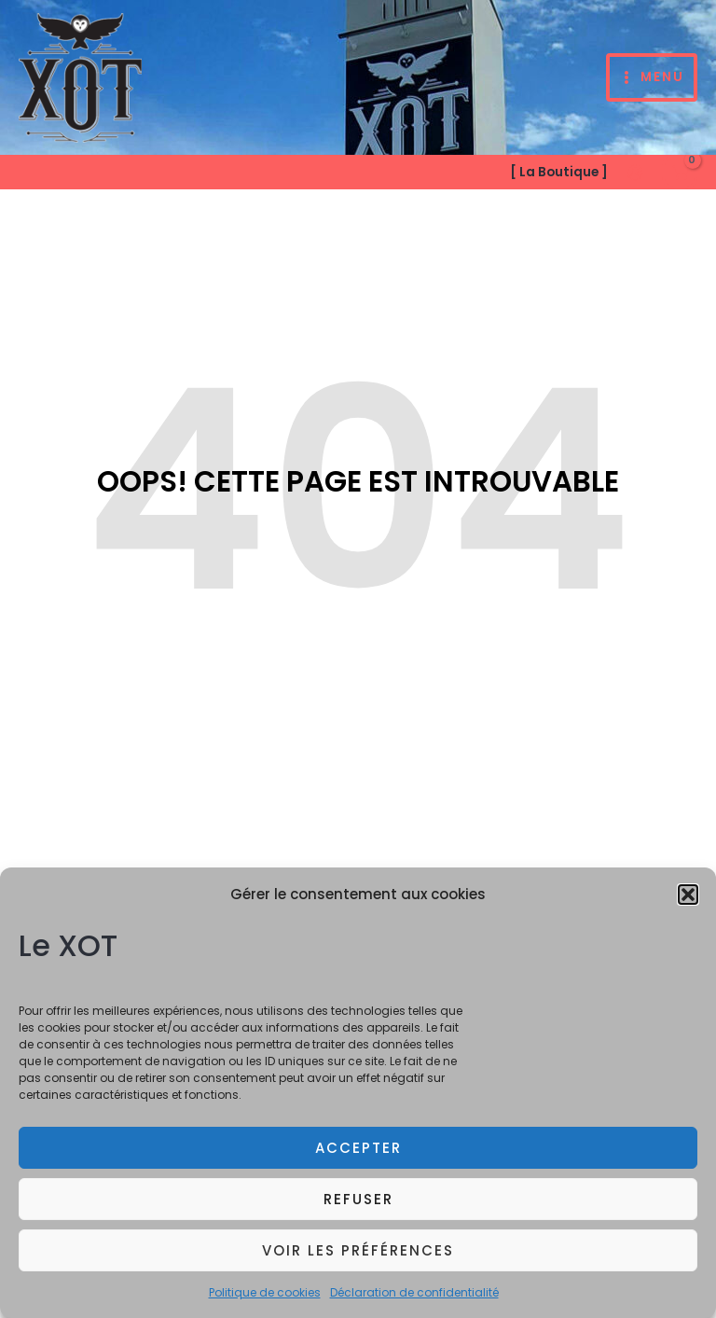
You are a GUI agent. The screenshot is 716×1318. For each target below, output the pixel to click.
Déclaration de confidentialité (414, 1301)
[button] (688, 903)
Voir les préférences (358, 1258)
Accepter (358, 1155)
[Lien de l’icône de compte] (634, 172)
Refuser (358, 1206)
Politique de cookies (265, 1301)
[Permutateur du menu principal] (651, 78)
